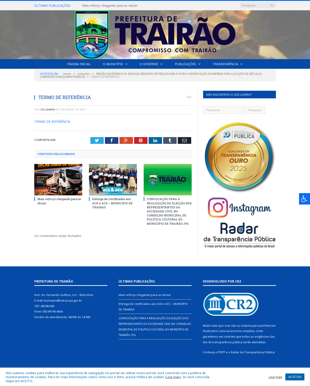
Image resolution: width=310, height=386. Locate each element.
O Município (113, 64)
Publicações (185, 64)
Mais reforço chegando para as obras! (109, 6)
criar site (230, 325)
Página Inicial (79, 64)
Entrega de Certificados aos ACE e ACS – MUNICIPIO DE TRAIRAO (112, 203)
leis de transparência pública (222, 342)
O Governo (149, 64)
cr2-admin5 (47, 109)
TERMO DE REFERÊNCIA (52, 121)
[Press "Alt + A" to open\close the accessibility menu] (304, 199)
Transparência (225, 64)
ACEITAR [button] (294, 377)
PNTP (221, 352)
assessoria (233, 331)
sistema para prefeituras (258, 325)
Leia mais (173, 377)
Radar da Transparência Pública (253, 352)
